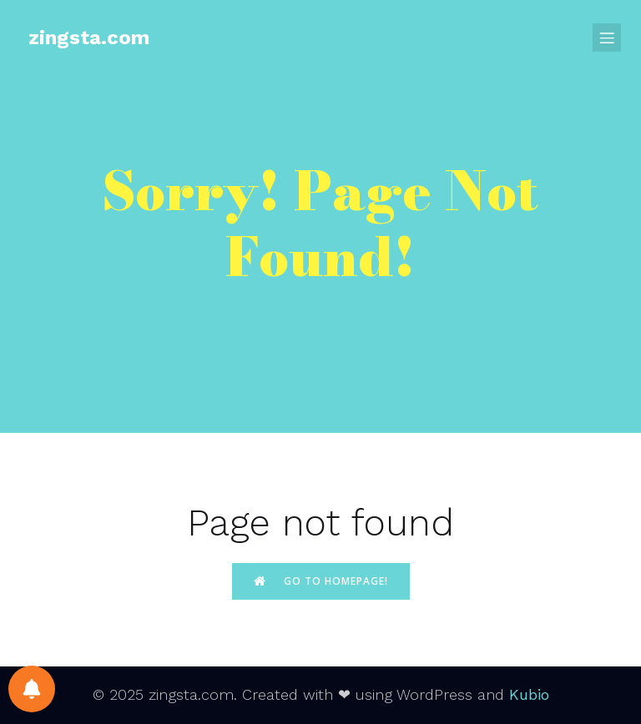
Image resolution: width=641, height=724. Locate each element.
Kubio (529, 694)
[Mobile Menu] (607, 37)
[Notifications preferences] (31, 689)
